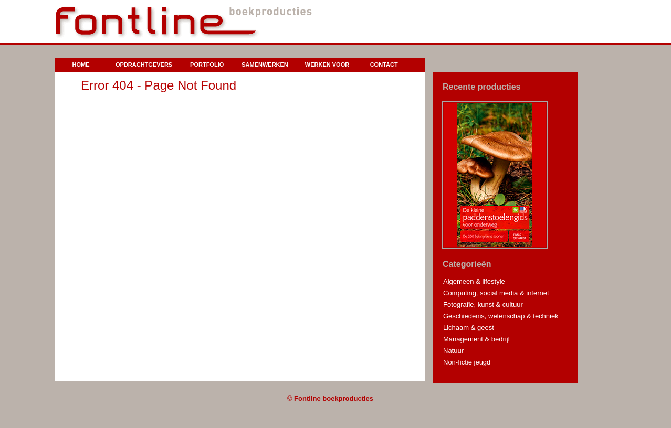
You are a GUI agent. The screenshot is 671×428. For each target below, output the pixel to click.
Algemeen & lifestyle (474, 281)
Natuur (453, 351)
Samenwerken (265, 64)
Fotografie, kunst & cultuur (483, 304)
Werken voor (327, 64)
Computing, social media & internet (496, 293)
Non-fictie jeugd (466, 362)
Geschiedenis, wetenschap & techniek (501, 316)
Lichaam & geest (468, 327)
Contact (384, 64)
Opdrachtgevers (144, 64)
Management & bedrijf (476, 339)
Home (81, 64)
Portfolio (207, 64)
